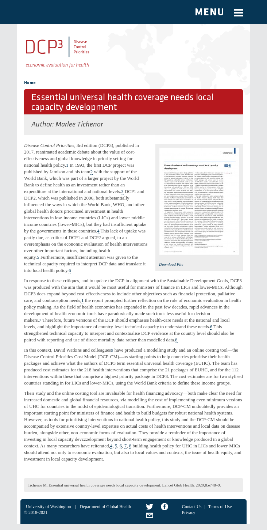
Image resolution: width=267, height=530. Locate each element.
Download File (171, 264)
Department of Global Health (105, 506)
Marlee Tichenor (79, 124)
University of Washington (48, 506)
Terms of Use (220, 506)
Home (30, 83)
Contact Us (192, 506)
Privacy (189, 512)
